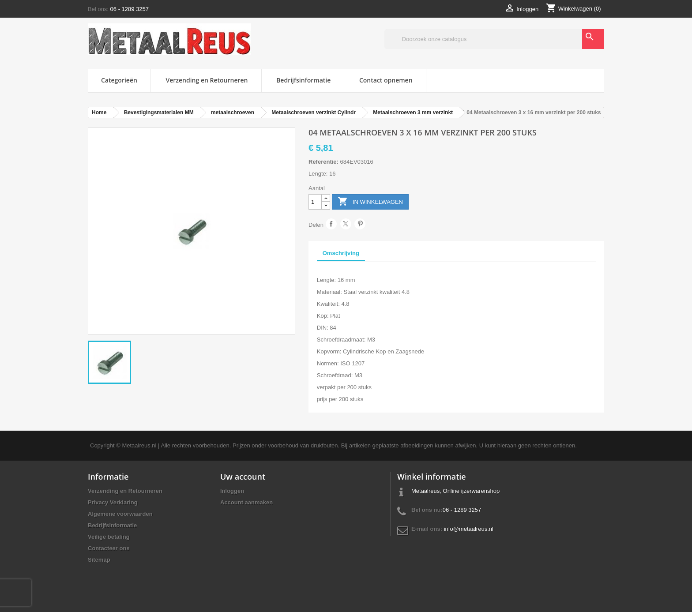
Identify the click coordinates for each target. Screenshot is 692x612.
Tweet (345, 223)
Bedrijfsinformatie (303, 80)
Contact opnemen (386, 80)
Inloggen (232, 491)
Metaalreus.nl (139, 445)
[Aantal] (315, 202)
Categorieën (119, 80)
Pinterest (359, 223)
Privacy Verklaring (113, 502)
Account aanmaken (246, 502)
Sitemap (99, 559)
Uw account (242, 476)
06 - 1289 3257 (129, 9)
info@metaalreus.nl (468, 529)
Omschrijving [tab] (341, 253)
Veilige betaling (109, 536)
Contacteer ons (109, 548)
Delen (331, 223)
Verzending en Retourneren (207, 80)
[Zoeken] (494, 39)
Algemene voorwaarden (120, 514)
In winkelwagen (370, 202)
